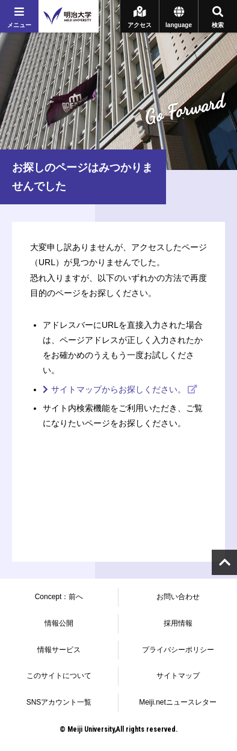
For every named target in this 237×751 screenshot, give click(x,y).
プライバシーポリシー (178, 650)
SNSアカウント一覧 (59, 702)
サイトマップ (178, 675)
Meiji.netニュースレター (178, 702)
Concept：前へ (59, 596)
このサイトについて (58, 675)
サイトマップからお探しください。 (118, 389)
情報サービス (59, 650)
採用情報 (178, 623)
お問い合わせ (178, 596)
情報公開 (59, 623)
